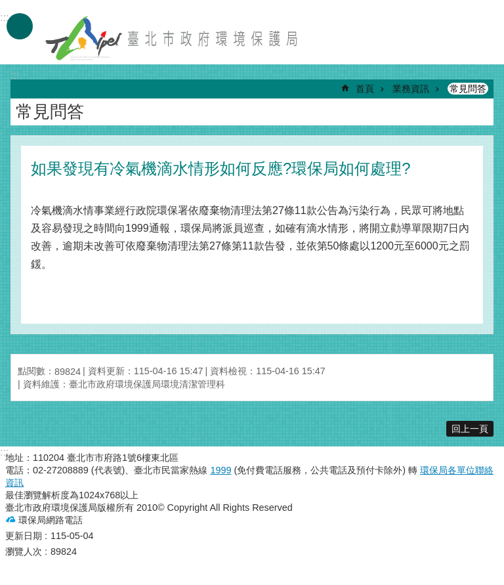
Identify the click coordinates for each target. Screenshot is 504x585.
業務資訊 (410, 88)
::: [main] (14, 75)
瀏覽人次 (23, 551)
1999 (220, 470)
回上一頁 (470, 428)
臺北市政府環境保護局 (172, 38)
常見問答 (468, 88)
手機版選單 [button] (20, 26)
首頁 (365, 88)
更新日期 (23, 536)
